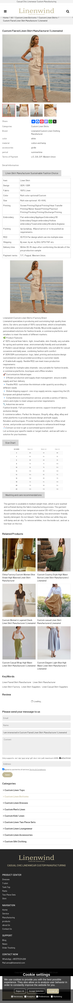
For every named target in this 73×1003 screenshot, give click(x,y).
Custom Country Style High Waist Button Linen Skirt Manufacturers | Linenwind (53, 577)
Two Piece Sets (9, 894)
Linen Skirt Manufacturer (44, 682)
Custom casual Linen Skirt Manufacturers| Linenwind (49, 621)
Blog (4, 940)
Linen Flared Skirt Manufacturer (16, 682)
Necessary (17, 996)
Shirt (4, 898)
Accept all (53, 991)
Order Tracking (8, 948)
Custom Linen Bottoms (25, 17)
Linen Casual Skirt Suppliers (55, 686)
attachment (65, 758)
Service (5, 913)
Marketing (56, 996)
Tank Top (6, 887)
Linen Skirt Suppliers (30, 686)
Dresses (6, 879)
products (6, 921)
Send (7, 775)
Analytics (29, 996)
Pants (4, 891)
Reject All (20, 991)
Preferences (42, 996)
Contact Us (7, 929)
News (4, 944)
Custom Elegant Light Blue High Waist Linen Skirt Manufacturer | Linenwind (52, 665)
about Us (6, 925)
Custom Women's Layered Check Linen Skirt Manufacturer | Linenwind (18, 621)
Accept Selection (36, 991)
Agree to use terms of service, (24, 769)
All (12, 17)
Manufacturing (8, 917)
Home (5, 17)
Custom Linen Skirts (48, 17)
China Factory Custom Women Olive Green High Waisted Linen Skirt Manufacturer (18, 577)
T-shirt (5, 883)
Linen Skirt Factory (11, 686)
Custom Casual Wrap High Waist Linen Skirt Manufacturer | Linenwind (18, 664)
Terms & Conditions (37, 769)
